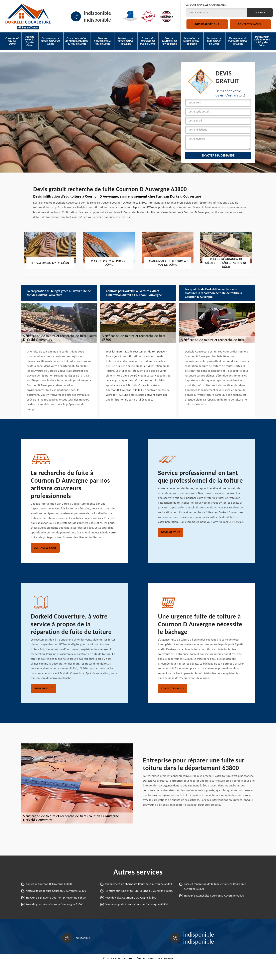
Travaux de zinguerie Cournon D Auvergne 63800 (56, 897)
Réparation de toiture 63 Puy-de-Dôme (191, 40)
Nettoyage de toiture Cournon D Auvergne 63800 (56, 891)
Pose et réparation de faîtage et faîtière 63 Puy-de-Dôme (76, 40)
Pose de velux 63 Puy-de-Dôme (29, 41)
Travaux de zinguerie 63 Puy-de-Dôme (147, 40)
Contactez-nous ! (250, 24)
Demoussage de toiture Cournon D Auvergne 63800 (136, 904)
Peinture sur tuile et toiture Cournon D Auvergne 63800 (139, 891)
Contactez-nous (45, 547)
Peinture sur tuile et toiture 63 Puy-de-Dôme (262, 41)
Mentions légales (160, 958)
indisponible (97, 13)
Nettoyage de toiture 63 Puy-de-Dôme (126, 40)
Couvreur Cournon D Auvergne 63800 (49, 884)
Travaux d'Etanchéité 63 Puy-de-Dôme (102, 40)
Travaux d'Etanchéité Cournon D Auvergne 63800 (214, 895)
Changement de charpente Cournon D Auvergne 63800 (138, 884)
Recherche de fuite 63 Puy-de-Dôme (214, 40)
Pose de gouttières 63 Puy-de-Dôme (169, 40)
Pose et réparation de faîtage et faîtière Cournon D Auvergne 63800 (215, 886)
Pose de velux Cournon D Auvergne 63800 (130, 897)
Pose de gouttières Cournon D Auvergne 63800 (54, 904)
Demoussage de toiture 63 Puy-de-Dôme (51, 40)
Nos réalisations (207, 24)
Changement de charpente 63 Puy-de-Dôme (238, 40)
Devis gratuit (170, 532)
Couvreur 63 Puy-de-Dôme (12, 40)
